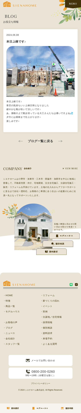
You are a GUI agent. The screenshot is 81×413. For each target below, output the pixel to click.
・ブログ (8, 328)
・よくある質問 (49, 344)
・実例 (44, 311)
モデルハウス (66, 235)
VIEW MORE (71, 168)
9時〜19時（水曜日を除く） (40, 373)
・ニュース (9, 333)
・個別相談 (46, 328)
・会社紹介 (9, 338)
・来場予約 (46, 338)
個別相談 (59, 243)
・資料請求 (46, 333)
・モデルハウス (11, 311)
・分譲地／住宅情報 (51, 317)
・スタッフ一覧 (11, 344)
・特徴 (6, 301)
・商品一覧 (9, 306)
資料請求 (53, 251)
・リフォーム (48, 295)
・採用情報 (46, 322)
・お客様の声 (10, 322)
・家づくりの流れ (50, 301)
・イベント (46, 306)
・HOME (8, 295)
